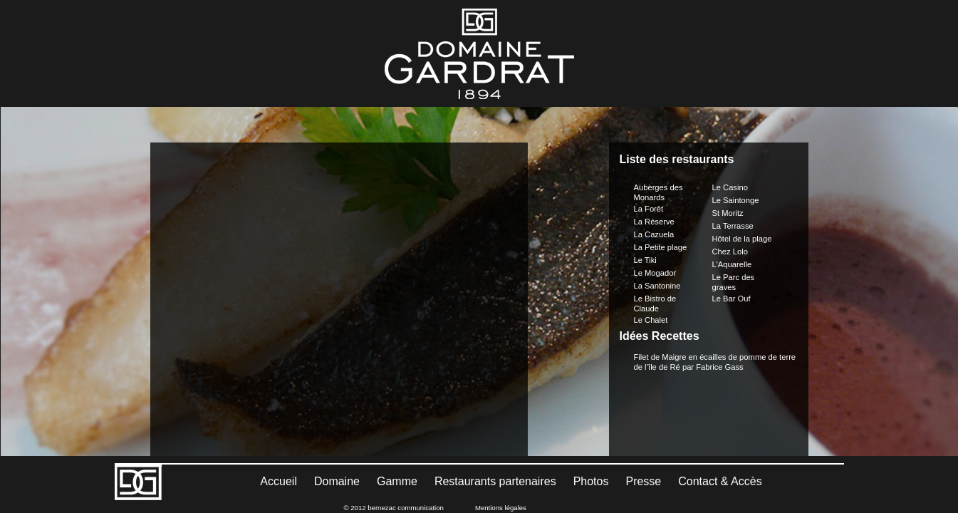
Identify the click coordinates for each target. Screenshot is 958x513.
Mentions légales (500, 508)
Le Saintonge (735, 171)
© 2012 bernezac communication (394, 508)
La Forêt (649, 180)
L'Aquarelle (732, 236)
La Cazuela (654, 206)
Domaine (337, 481)
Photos (591, 481)
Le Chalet (651, 291)
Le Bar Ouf (731, 270)
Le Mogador (655, 244)
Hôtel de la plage (742, 210)
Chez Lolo (730, 223)
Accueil (278, 481)
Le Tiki (645, 231)
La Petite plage (660, 218)
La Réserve (654, 193)
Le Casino (730, 159)
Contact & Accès (719, 481)
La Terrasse (733, 197)
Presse (643, 481)
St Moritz (728, 184)
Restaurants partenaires (495, 481)
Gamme (397, 481)
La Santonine (657, 257)
